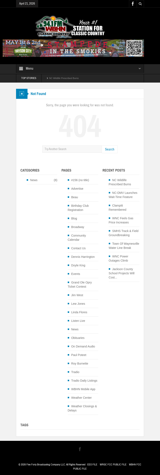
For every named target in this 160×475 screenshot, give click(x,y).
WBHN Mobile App (83, 389)
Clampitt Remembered (117, 207)
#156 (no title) (80, 180)
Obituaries (78, 338)
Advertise (77, 188)
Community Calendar (77, 237)
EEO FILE (92, 464)
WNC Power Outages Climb (118, 258)
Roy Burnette (79, 363)
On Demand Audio (83, 346)
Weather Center (81, 397)
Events (75, 274)
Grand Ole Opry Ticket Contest (80, 284)
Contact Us (78, 248)
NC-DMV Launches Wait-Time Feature (123, 195)
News (34, 180)
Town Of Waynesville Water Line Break (124, 245)
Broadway (77, 227)
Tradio (75, 372)
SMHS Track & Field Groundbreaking (124, 233)
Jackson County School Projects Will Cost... (122, 273)
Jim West (77, 295)
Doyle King (78, 265)
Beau (74, 197)
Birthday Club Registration (78, 208)
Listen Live (78, 320)
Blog (74, 218)
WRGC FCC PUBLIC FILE (113, 464)
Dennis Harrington (83, 256)
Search (109, 149)
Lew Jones (78, 303)
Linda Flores (79, 312)
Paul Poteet (78, 355)
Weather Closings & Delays (82, 408)
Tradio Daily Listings (84, 380)
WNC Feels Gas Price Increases (121, 220)
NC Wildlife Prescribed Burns (64, 78)
